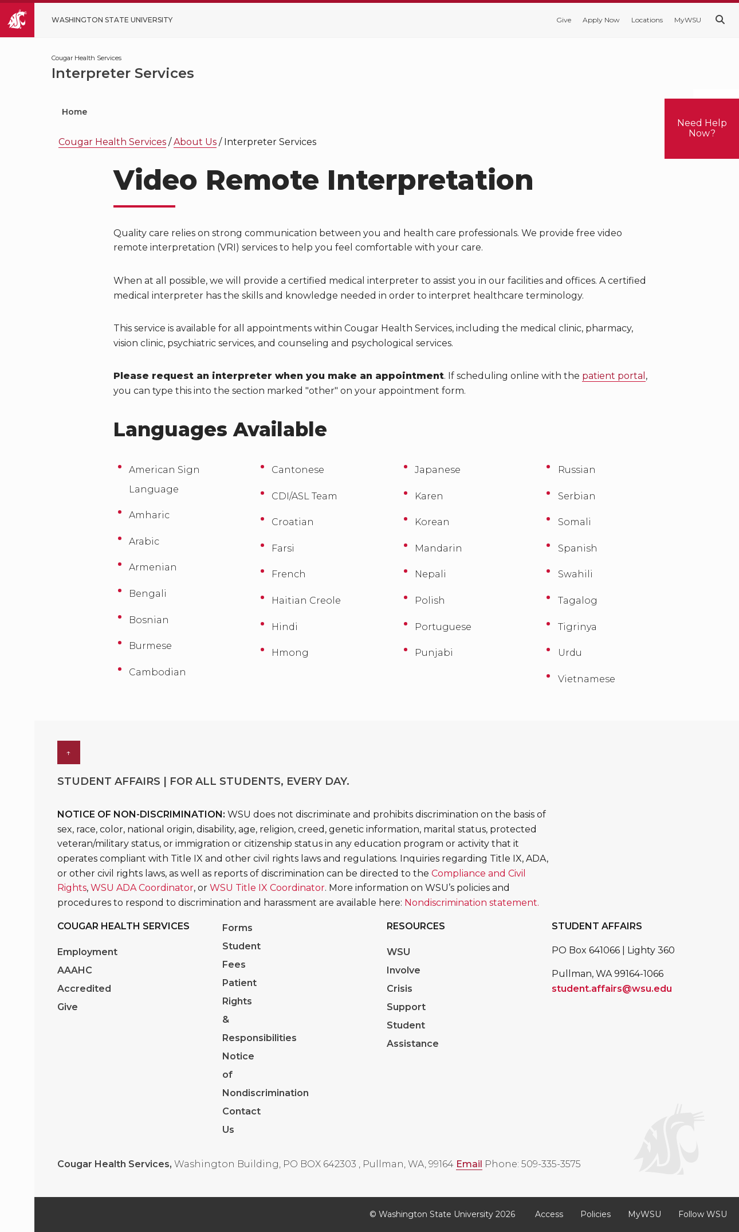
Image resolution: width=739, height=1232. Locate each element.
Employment (87, 952)
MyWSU (687, 19)
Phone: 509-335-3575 (533, 1164)
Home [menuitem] (74, 112)
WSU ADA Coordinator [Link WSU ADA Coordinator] (142, 887)
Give (563, 19)
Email (469, 1164)
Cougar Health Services (112, 141)
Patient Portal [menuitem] (160, 112)
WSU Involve (403, 961)
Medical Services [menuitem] (279, 112)
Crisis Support (406, 997)
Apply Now (601, 19)
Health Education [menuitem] (579, 112)
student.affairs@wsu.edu (612, 988)
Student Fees (241, 955)
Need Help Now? (702, 128)
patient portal (614, 375)
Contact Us (241, 1120)
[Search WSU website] (720, 20)
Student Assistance (413, 1034)
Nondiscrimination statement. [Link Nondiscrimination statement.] (471, 902)
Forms (237, 927)
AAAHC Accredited (84, 979)
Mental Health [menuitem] (381, 112)
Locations (647, 19)
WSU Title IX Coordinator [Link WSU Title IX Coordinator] (267, 887)
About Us (195, 141)
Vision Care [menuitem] (477, 112)
